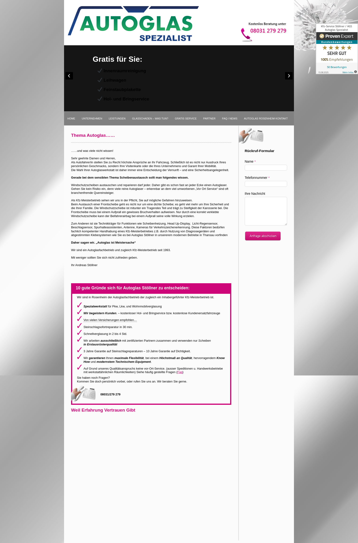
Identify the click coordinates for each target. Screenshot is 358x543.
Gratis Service (186, 118)
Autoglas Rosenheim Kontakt (266, 118)
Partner (209, 118)
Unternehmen (92, 118)
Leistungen (117, 118)
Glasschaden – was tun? (150, 118)
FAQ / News (229, 118)
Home (71, 118)
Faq (180, 372)
